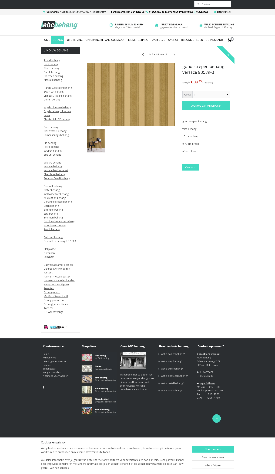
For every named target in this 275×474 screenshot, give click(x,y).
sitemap (157, 438)
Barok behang (52, 72)
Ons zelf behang (53, 186)
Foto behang (51, 127)
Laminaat (49, 257)
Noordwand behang (55, 225)
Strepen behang (53, 150)
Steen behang (51, 68)
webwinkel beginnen (178, 438)
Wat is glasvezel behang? (174, 375)
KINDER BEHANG (138, 39)
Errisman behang (53, 217)
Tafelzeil (48, 308)
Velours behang (52, 162)
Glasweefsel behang (55, 131)
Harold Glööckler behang (58, 87)
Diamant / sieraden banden (59, 280)
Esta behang (51, 213)
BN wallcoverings (53, 311)
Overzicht (190, 167)
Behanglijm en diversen (57, 304)
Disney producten (54, 300)
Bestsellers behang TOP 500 (60, 241)
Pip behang (50, 143)
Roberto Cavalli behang (57, 178)
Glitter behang (52, 190)
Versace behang (53, 166)
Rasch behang (52, 229)
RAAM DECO (158, 39)
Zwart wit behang (53, 91)
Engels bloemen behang (57, 107)
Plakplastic (50, 249)
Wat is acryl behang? (172, 368)
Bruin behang (51, 205)
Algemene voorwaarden (55, 375)
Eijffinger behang (53, 209)
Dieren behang (52, 99)
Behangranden (52, 292)
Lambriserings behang (56, 135)
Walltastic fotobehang (56, 194)
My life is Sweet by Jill (56, 296)
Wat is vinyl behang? (171, 361)
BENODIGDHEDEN (192, 39)
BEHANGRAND (214, 39)
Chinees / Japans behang (58, 95)
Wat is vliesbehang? (171, 390)
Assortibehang (52, 60)
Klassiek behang (53, 79)
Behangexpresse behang (58, 201)
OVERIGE (173, 39)
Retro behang (51, 146)
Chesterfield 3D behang (57, 119)
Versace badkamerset (56, 170)
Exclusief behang (53, 237)
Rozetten (49, 288)
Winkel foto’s (49, 357)
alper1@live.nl (207, 383)
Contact (47, 365)
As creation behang (55, 198)
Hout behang (51, 64)
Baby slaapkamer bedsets (58, 264)
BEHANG (58, 39)
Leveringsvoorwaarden (55, 361)
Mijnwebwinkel (208, 438)
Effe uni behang (52, 154)
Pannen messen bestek (57, 276)
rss (164, 438)
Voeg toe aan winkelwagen (206, 105)
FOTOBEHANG (74, 39)
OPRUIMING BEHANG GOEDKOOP (105, 39)
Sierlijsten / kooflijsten (56, 284)
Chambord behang (54, 174)
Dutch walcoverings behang (59, 221)
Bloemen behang (53, 76)
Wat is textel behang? (172, 383)
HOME (46, 39)
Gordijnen (49, 253)
